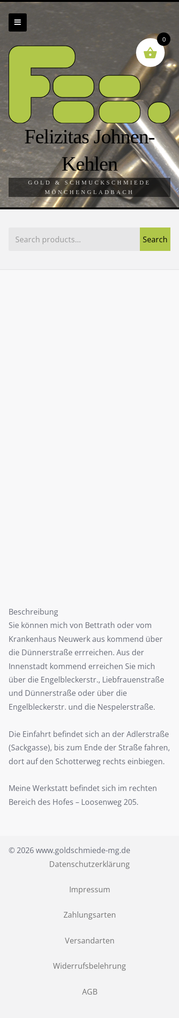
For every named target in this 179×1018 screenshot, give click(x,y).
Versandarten (90, 940)
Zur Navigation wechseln (18, 22)
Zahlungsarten (89, 915)
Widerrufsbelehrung (89, 966)
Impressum (89, 889)
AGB (89, 991)
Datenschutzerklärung (89, 864)
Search (155, 239)
